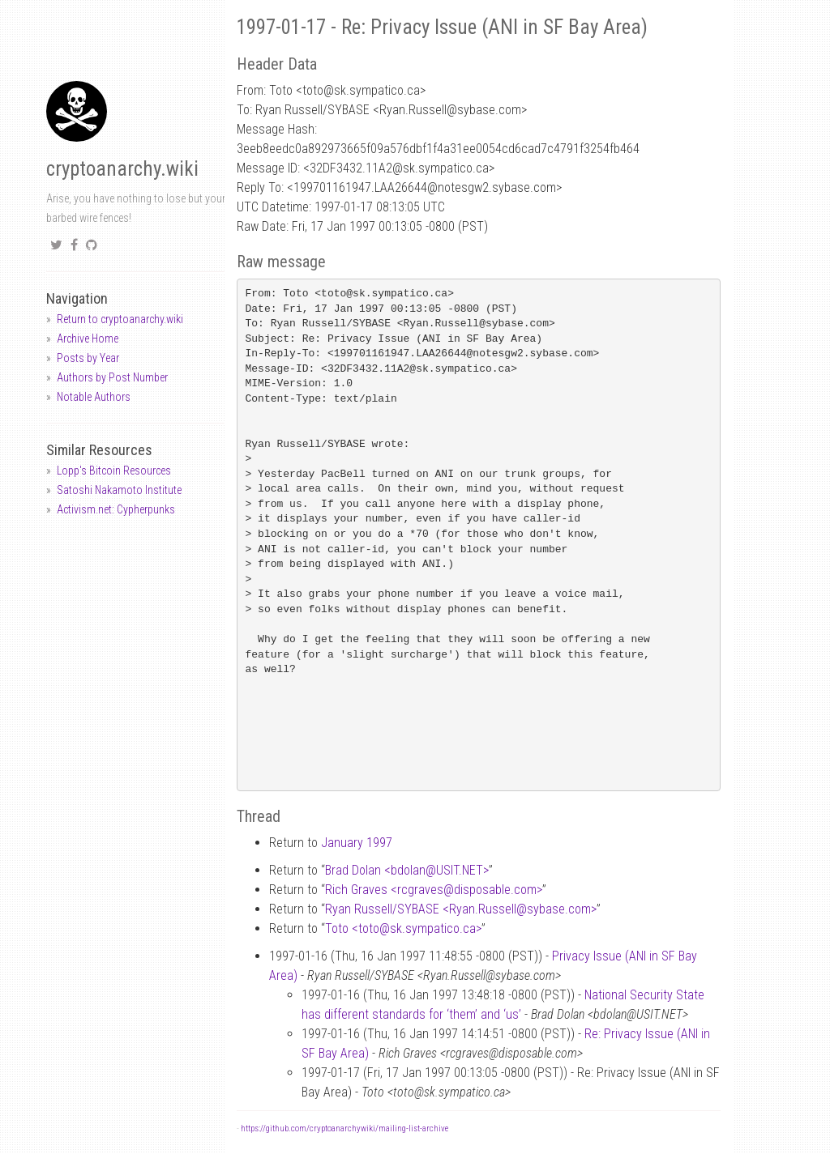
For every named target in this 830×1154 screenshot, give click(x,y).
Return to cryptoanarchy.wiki (120, 319)
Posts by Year (88, 357)
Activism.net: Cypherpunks (116, 509)
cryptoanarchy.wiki (122, 169)
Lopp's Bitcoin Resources (114, 470)
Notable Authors (93, 396)
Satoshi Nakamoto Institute (119, 489)
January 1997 (356, 842)
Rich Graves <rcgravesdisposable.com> (433, 889)
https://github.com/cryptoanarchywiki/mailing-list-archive (344, 1128)
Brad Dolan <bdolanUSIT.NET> (407, 870)
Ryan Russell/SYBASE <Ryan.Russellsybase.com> (461, 909)
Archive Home (87, 338)
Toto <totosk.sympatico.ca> (403, 928)
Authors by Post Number (112, 377)
